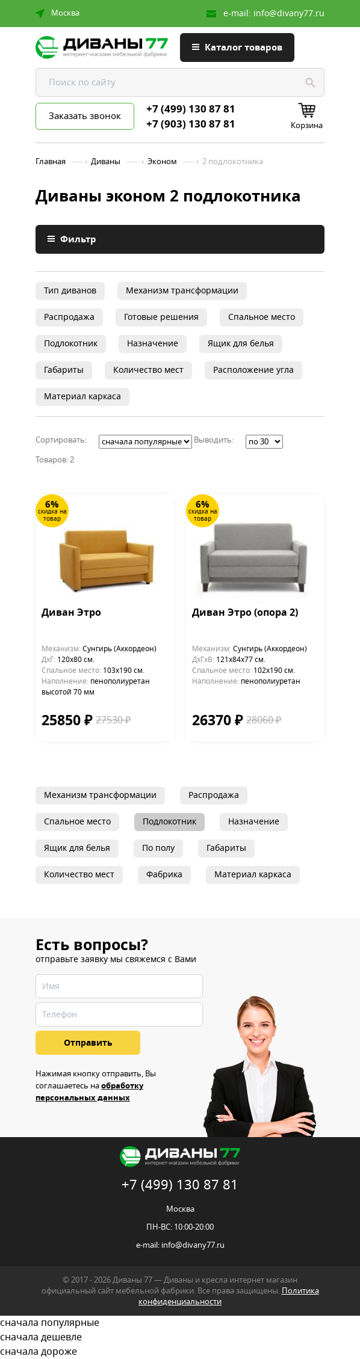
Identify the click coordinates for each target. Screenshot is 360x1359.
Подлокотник (71, 343)
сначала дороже (180, 1352)
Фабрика (164, 874)
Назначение (152, 343)
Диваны (105, 161)
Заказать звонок (85, 116)
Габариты (64, 370)
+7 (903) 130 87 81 (190, 124)
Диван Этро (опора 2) (245, 613)
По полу (158, 848)
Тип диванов (70, 290)
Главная (51, 161)
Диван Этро (71, 613)
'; (145, 442)
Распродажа (69, 317)
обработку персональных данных (89, 1091)
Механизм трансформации (182, 290)
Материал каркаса (82, 396)
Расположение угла (253, 370)
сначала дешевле (180, 1337)
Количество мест (148, 370)
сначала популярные (180, 1323)
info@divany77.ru (288, 13)
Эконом (162, 161)
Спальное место (261, 317)
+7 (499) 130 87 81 (190, 109)
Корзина (307, 125)
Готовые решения (161, 317)
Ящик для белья (241, 343)
